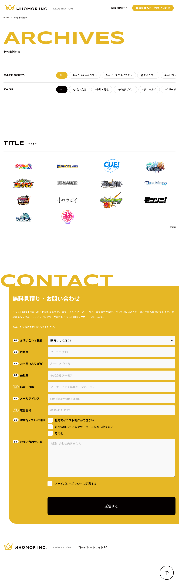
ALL (62, 75)
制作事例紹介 (119, 8)
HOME (6, 17)
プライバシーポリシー (69, 483)
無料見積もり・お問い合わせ (153, 8)
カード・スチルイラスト (118, 75)
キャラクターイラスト (84, 75)
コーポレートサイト (92, 547)
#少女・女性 (79, 89)
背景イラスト (148, 75)
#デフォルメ (149, 89)
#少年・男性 (102, 89)
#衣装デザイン (125, 89)
